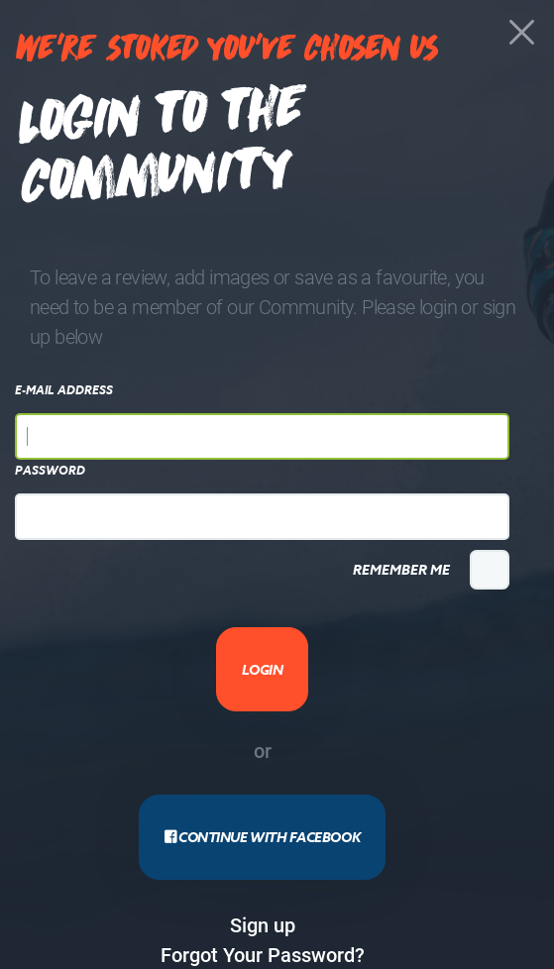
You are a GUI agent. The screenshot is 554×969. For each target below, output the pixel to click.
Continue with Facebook (262, 836)
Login (262, 669)
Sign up (262, 924)
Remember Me (401, 569)
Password (50, 471)
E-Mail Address (64, 390)
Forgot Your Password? (263, 954)
